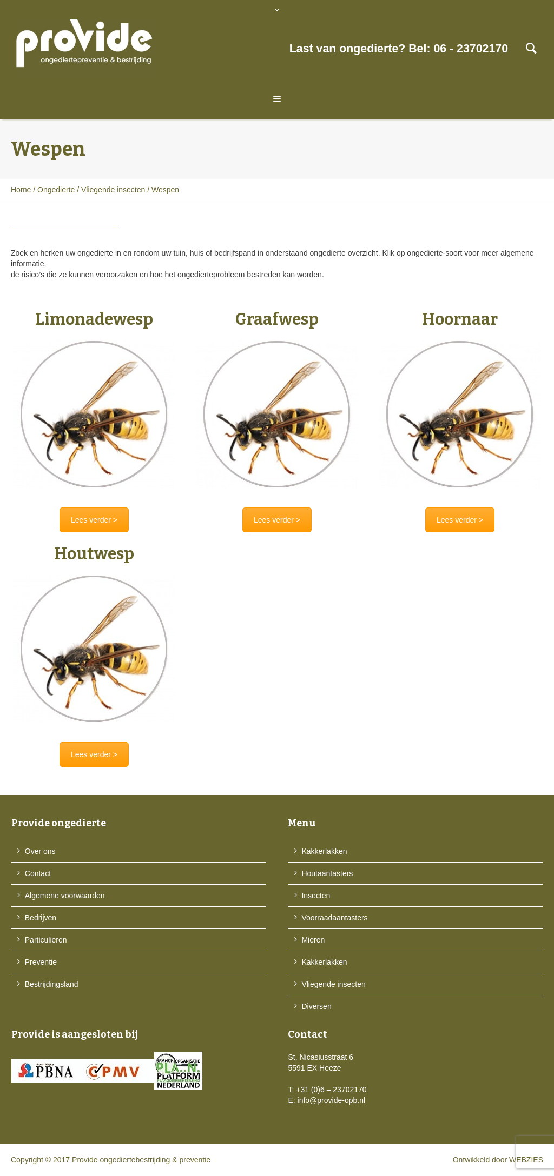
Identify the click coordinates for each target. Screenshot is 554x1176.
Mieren (313, 940)
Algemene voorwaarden (65, 895)
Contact (38, 873)
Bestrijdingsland (51, 984)
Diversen (316, 1006)
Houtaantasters (327, 873)
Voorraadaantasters (334, 917)
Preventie (41, 962)
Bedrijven (40, 917)
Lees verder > (94, 520)
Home (21, 189)
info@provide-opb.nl (332, 1100)
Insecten (315, 895)
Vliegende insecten (113, 189)
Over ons (40, 851)
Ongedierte (56, 189)
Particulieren (46, 940)
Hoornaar (460, 319)
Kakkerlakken (324, 851)
